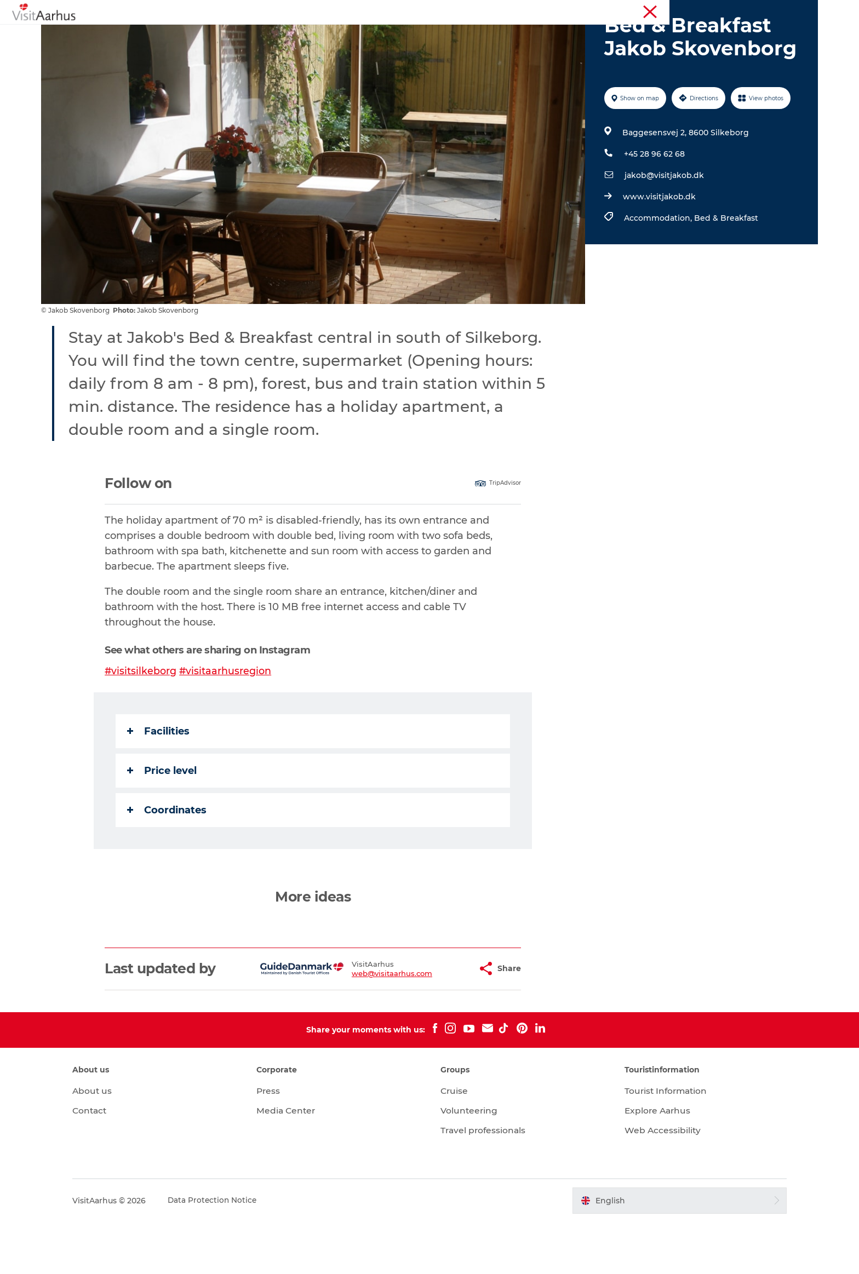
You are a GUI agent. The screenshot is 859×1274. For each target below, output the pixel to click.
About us (110, 1143)
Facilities (159, 783)
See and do (268, 35)
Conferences (795, 10)
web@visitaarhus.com (365, 1025)
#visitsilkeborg (142, 723)
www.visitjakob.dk (658, 249)
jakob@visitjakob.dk (663, 227)
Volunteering (469, 1162)
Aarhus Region (667, 10)
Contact (108, 1162)
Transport (593, 35)
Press (277, 1143)
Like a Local (376, 35)
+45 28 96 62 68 (653, 206)
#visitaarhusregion (227, 723)
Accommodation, (658, 270)
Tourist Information (733, 10)
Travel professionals (484, 1182)
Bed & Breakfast (725, 270)
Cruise (454, 1143)
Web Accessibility (654, 1182)
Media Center (295, 1162)
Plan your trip (529, 35)
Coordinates (168, 862)
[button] (443, 1020)
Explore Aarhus (650, 1162)
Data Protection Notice (230, 1253)
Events (322, 35)
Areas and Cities (450, 35)
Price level (163, 823)
